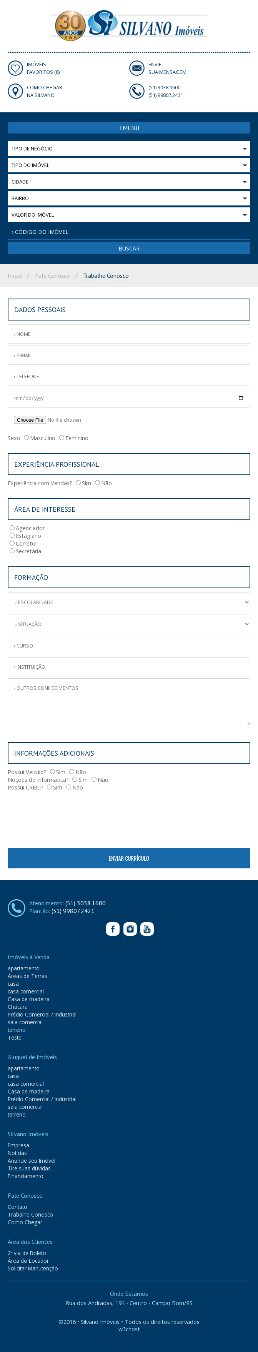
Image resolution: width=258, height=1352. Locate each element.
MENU (129, 128)
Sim (83, 483)
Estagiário (25, 535)
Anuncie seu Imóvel (31, 1160)
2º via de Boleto (27, 1253)
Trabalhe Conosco (30, 1214)
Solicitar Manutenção (33, 1268)
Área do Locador (28, 1260)
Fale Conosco (52, 275)
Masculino (39, 438)
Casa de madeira (29, 999)
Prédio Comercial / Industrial (42, 1014)
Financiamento (25, 1176)
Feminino (73, 438)
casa (13, 983)
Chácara (18, 1006)
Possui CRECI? (25, 787)
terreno (17, 1029)
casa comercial (26, 991)
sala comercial (25, 1022)
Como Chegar (25, 1222)
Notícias (17, 1153)
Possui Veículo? (27, 772)
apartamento (24, 968)
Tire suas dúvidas (29, 1168)
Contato (17, 1206)
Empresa (18, 1145)
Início (15, 275)
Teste (15, 1037)
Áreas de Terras (27, 976)
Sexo (14, 438)
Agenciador (27, 528)
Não (103, 483)
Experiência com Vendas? (40, 483)
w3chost (129, 1329)
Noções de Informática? (38, 779)
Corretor (23, 543)
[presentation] (66, 818)
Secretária (25, 551)
